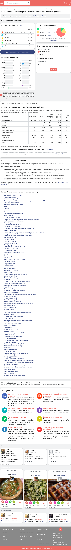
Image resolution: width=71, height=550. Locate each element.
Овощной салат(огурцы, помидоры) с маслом (19, 228)
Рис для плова (9, 239)
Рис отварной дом (10, 237)
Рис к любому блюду (11, 278)
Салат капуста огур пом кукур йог (15, 366)
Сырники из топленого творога (14, 291)
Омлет (6, 254)
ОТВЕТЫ (22, 539)
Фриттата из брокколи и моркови (15, 285)
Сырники (7, 280)
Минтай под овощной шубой (14, 344)
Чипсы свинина (9, 373)
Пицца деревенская (10, 357)
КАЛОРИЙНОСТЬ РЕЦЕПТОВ (27, 536)
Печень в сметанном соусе (13, 336)
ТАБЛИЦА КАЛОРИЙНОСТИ (27, 533)
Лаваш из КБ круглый (11, 329)
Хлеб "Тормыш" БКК (10, 307)
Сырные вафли (9, 331)
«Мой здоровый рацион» (61, 154)
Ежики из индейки (10, 276)
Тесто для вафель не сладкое (13, 204)
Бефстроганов (8, 318)
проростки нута (9, 351)
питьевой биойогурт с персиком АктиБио (18, 368)
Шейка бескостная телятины (13, 316)
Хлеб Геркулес (9, 215)
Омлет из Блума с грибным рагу (15, 283)
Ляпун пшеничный (10, 298)
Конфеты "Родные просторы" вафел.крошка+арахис (21, 219)
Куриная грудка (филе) (11, 292)
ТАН (5, 206)
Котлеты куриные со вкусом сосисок (16, 340)
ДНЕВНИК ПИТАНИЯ (8, 529)
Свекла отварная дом (11, 248)
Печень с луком (9, 327)
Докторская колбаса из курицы (14, 346)
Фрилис (6, 208)
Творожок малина (10, 269)
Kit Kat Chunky (9, 335)
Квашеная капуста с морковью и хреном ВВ (18, 362)
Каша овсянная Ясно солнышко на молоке (18, 377)
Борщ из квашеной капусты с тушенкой (17, 313)
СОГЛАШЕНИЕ (40, 543)
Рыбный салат (9, 265)
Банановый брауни (10, 289)
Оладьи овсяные (9, 309)
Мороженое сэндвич (11, 371)
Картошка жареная (10, 349)
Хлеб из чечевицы (10, 241)
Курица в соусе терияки (12, 202)
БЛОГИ (5, 536)
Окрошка (7, 210)
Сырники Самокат (10, 261)
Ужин (6, 311)
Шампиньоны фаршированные (14, 375)
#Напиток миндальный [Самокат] (15, 274)
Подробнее (49, 149)
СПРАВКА (39, 533)
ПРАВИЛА (46, 543)
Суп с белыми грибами (12, 300)
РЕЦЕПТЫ (5, 533)
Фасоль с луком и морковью (13, 256)
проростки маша (9, 369)
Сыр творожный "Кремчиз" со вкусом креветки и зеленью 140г (25, 201)
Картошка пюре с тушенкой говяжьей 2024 (18, 303)
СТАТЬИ (5, 539)
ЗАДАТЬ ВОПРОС (41, 538)
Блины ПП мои (9, 314)
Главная (3, 9)
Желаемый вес (42, 61)
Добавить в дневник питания (17, 52)
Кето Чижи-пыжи (10, 325)
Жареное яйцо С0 (10, 197)
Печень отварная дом (11, 243)
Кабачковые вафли (10, 355)
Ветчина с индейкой (11, 199)
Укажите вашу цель (43, 49)
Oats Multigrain (50, 9)
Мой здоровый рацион (41, 16)
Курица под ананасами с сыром (14, 259)
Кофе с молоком (9, 263)
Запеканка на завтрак (11, 270)
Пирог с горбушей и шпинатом (14, 358)
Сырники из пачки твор (12, 226)
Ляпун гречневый (10, 296)
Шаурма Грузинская (11, 364)
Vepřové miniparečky (10, 267)
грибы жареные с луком (12, 217)
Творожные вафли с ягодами (13, 195)
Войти (66, 3)
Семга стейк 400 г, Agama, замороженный (18, 236)
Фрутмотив (8, 272)
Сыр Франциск (9, 245)
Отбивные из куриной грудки (14, 221)
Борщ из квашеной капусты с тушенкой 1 (18, 320)
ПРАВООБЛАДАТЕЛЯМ (42, 529)
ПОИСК (22, 529)
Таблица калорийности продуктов (16, 9)
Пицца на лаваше (10, 342)
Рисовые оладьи (9, 305)
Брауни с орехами (10, 250)
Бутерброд (7, 223)
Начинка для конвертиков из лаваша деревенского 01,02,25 (24, 232)
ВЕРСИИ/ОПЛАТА (41, 534)
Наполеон (7, 347)
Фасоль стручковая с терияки (14, 252)
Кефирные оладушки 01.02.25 (14, 333)
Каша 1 (6, 322)
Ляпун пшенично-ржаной (12, 302)
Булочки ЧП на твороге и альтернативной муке (20, 294)
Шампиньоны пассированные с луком (17, 281)
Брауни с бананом (10, 212)
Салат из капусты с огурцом (13, 213)
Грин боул (7, 287)
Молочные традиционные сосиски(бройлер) (19, 360)
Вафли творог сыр (10, 230)
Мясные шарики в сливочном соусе (16, 353)
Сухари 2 (7, 258)
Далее (53, 70)
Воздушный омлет (10, 338)
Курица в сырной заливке (12, 324)
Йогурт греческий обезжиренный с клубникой (19, 234)
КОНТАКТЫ (39, 539)
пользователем (18, 16)
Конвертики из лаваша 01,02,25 (14, 247)
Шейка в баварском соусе (12, 225)
